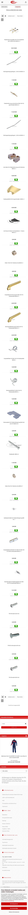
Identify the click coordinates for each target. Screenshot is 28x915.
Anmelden (14, 727)
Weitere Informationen (14, 912)
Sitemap (4, 820)
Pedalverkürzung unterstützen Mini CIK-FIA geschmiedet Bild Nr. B (14, 104)
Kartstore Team (5, 831)
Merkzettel (4, 867)
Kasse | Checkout (6, 823)
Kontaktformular (6, 870)
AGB (3, 800)
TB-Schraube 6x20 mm (14, 613)
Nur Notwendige (14, 908)
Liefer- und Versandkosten (8, 797)
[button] (2, 16)
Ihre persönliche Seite (7, 817)
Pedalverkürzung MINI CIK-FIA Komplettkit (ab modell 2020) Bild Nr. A (14, 40)
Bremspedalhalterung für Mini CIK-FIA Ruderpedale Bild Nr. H (14, 327)
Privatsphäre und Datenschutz (9, 803)
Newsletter (4, 814)
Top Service (4, 842)
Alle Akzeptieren (14, 903)
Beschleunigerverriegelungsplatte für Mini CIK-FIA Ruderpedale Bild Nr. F (14, 582)
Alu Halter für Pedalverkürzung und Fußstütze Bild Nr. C (14, 168)
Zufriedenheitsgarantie (7, 839)
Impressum (4, 806)
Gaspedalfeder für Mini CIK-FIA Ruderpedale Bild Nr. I (14, 359)
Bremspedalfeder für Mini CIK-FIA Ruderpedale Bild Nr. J (14, 391)
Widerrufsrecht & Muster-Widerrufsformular (12, 794)
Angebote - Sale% (6, 828)
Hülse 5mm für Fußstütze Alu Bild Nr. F (14, 486)
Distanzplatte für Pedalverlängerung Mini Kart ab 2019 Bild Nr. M (14, 423)
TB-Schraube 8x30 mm (14, 677)
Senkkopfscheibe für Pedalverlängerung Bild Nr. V (14, 518)
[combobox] (11, 16)
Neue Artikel (5, 826)
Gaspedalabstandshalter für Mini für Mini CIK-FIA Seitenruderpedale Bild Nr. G (14, 550)
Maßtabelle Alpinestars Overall (9, 848)
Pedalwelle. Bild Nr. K (14, 454)
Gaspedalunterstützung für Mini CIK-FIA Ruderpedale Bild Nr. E (14, 295)
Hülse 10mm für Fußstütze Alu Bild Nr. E (14, 262)
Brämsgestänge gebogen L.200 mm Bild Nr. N (13, 71)
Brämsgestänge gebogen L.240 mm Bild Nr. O (13, 135)
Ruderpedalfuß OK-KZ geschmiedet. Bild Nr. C (14, 199)
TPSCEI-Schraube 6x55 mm (14, 645)
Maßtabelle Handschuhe (8, 845)
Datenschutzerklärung (9, 900)
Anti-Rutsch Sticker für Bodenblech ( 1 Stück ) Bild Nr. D (14, 231)
